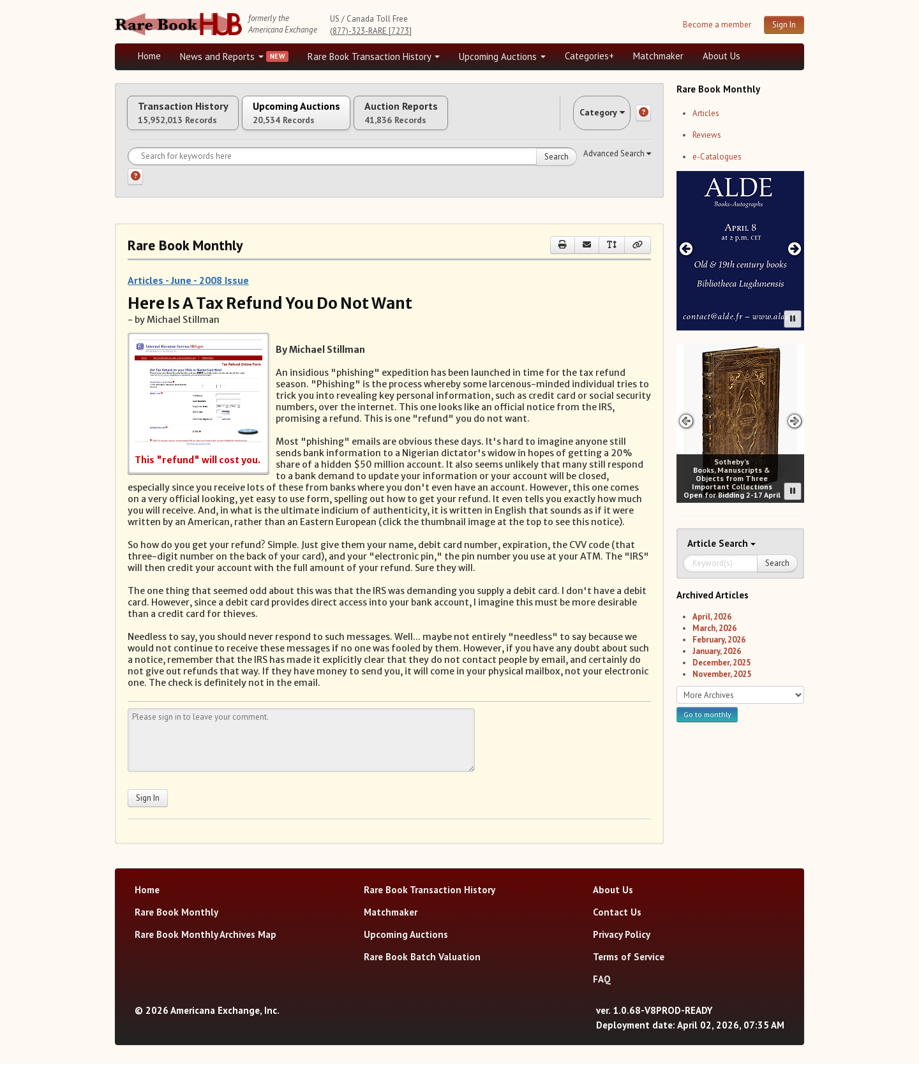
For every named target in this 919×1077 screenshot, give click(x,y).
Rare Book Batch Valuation (422, 969)
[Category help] (643, 119)
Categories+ (589, 56)
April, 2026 (711, 616)
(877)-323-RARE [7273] (371, 31)
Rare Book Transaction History (374, 56)
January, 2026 (716, 651)
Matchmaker (658, 56)
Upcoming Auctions (502, 56)
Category (589, 119)
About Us (721, 56)
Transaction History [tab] (196, 119)
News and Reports (222, 56)
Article (703, 543)
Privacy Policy (621, 947)
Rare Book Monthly (176, 925)
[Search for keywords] (352, 169)
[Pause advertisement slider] (793, 319)
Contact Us (617, 925)
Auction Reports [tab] (470, 119)
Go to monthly (707, 714)
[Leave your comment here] (301, 753)
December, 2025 (721, 662)
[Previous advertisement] (685, 248)
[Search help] (135, 189)
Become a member (717, 24)
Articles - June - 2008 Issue (188, 292)
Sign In (784, 24)
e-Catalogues (717, 156)
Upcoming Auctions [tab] (337, 119)
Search (556, 169)
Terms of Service (628, 969)
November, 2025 (721, 674)
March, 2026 (714, 628)
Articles (705, 113)
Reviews (706, 135)
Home (149, 56)
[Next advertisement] (795, 248)
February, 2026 (718, 639)
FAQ (602, 992)
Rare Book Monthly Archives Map (205, 947)
